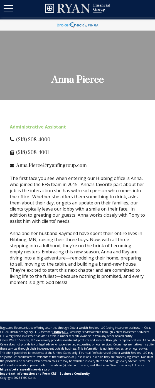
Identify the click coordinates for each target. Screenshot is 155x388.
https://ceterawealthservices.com (26, 369)
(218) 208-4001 (32, 153)
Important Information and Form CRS (28, 373)
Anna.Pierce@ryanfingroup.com (51, 165)
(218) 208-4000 (33, 140)
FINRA (56, 332)
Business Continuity (75, 373)
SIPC (65, 332)
